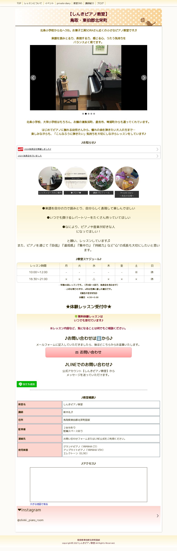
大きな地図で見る (39, 504)
